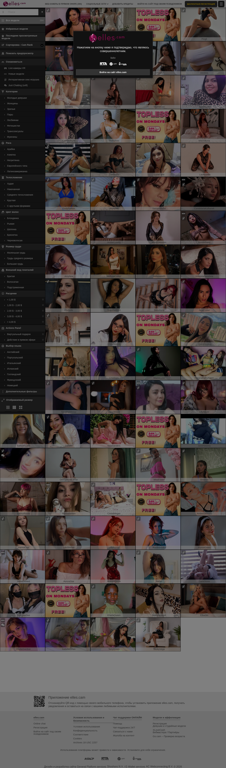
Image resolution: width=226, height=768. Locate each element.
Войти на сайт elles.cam (113, 72)
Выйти (113, 58)
